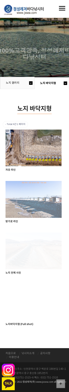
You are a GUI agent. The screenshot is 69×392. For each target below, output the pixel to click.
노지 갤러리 (12, 82)
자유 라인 (11, 169)
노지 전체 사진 (13, 272)
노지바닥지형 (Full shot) (19, 324)
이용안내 (14, 357)
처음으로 (11, 353)
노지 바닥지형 (48, 83)
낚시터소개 (28, 353)
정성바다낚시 (26, 9)
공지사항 (45, 353)
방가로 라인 (12, 221)
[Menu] (62, 8)
